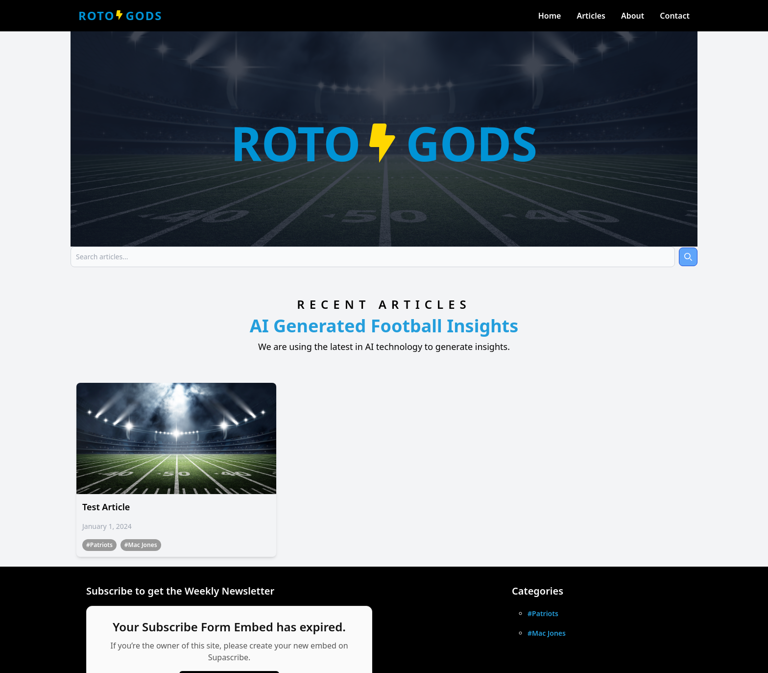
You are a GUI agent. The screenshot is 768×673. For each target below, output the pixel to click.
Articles (590, 15)
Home (549, 15)
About (632, 15)
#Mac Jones (140, 545)
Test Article (106, 507)
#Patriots (99, 545)
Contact (675, 15)
